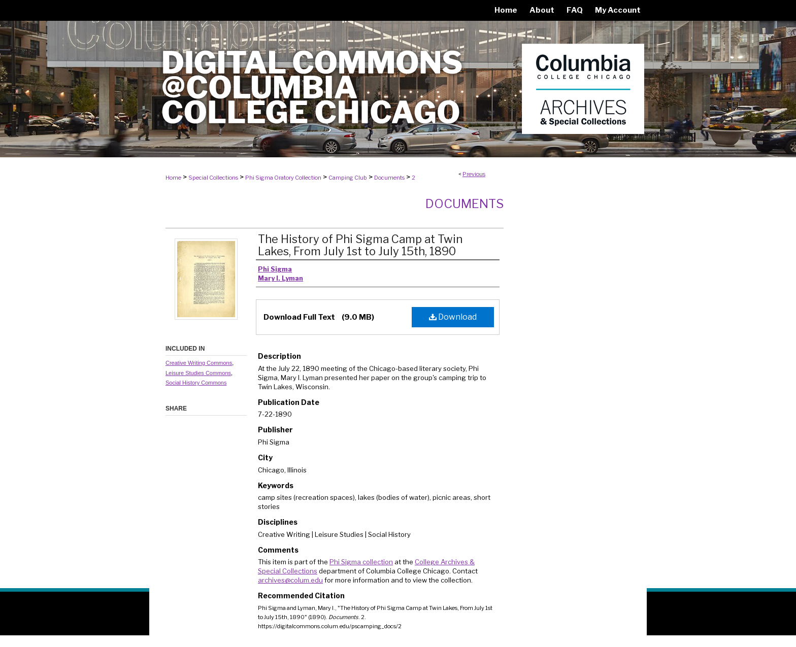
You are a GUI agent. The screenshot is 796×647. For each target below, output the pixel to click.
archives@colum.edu (290, 580)
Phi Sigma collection (361, 562)
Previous (473, 174)
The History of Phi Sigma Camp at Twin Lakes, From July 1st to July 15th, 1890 (360, 245)
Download (453, 317)
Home (173, 177)
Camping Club (347, 177)
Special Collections (213, 177)
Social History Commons (195, 383)
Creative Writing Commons (198, 363)
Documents (389, 177)
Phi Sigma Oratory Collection (283, 177)
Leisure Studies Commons (198, 373)
